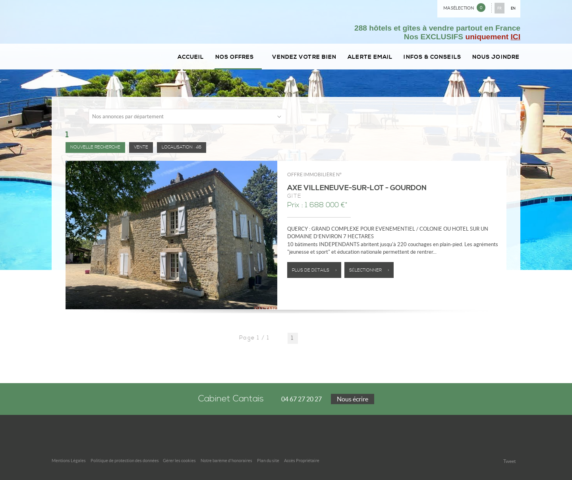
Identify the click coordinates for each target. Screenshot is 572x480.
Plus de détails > (314, 270)
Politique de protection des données (125, 460)
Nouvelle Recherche (95, 147)
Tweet (509, 461)
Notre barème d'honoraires (226, 460)
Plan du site (268, 460)
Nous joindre (496, 57)
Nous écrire (352, 399)
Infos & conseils (432, 57)
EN (513, 8)
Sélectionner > (369, 270)
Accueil (191, 57)
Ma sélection (464, 7)
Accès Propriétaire (301, 460)
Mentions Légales (69, 460)
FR (499, 8)
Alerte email (370, 57)
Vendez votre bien (304, 57)
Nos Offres (238, 57)
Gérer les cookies (179, 460)
